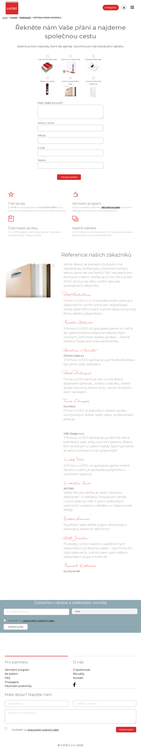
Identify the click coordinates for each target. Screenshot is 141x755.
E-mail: (41, 147)
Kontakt (78, 677)
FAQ (7, 677)
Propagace (12, 682)
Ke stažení (11, 673)
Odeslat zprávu (126, 729)
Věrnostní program (17, 669)
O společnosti (81, 669)
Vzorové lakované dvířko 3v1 (93, 89)
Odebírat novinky (15, 627)
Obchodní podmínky (18, 686)
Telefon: (42, 160)
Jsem (77, 611)
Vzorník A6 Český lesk (47, 66)
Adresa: (42, 135)
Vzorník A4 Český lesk (70, 66)
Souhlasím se (31, 620)
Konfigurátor (110, 7)
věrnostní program (110, 207)
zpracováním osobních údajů (38, 620)
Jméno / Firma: (46, 123)
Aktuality (78, 673)
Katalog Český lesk (93, 66)
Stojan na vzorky (47, 87)
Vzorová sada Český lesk (70, 89)
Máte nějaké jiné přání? (50, 103)
